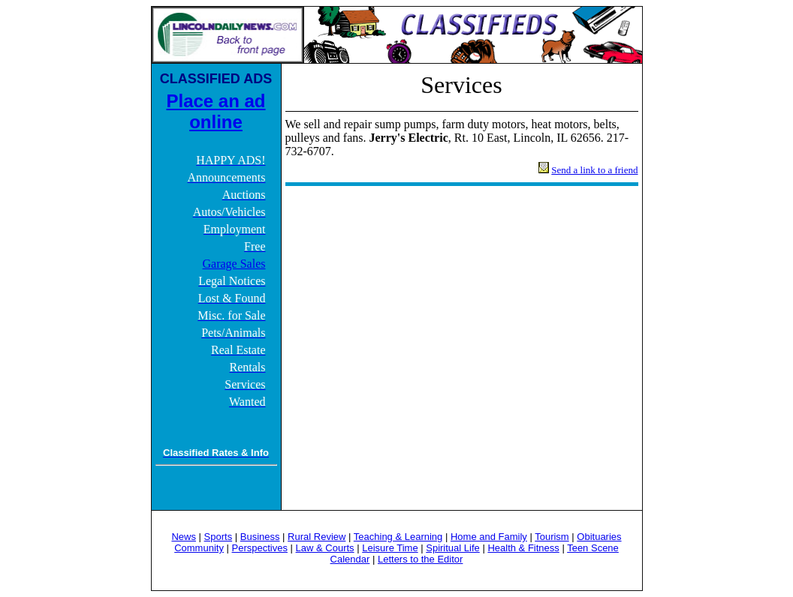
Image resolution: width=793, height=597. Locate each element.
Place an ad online (215, 111)
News (183, 536)
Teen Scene (593, 548)
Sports (218, 536)
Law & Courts (325, 548)
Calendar (350, 559)
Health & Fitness (523, 548)
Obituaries (599, 536)
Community (199, 548)
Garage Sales (234, 263)
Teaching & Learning (398, 536)
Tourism (552, 536)
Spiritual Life (453, 548)
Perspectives (260, 548)
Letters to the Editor (420, 559)
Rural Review (316, 536)
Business (260, 536)
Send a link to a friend (594, 170)
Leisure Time (390, 548)
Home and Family (489, 536)
